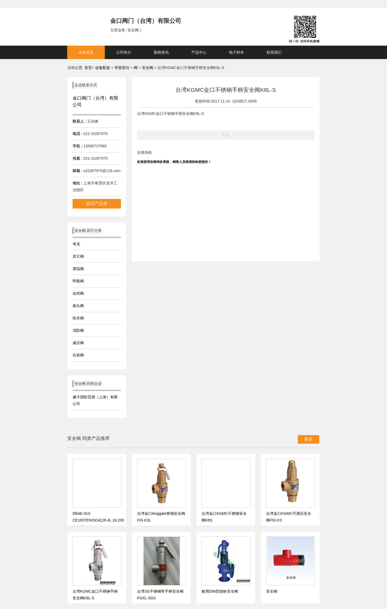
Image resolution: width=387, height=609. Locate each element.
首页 (88, 67)
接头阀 (78, 306)
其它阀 (78, 256)
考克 (76, 244)
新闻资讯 (161, 52)
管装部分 (122, 67)
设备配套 (102, 67)
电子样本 (236, 52)
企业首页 (86, 52)
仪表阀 (78, 355)
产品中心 (198, 52)
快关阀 (78, 318)
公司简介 (123, 52)
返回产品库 (97, 203)
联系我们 (274, 52)
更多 (308, 439)
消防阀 (78, 330)
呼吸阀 (78, 281)
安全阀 (148, 67)
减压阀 (78, 343)
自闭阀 (78, 293)
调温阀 (78, 269)
